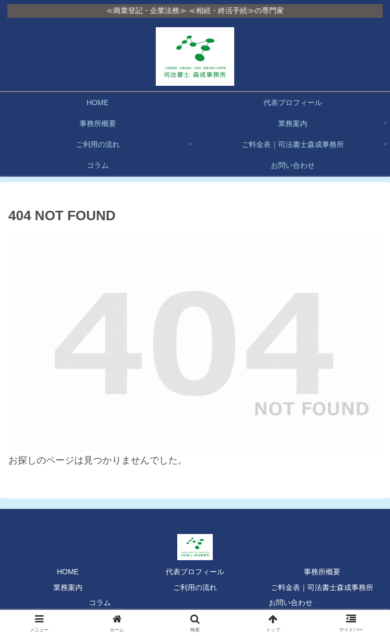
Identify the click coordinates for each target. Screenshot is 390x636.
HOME (68, 571)
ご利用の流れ (195, 587)
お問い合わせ (291, 602)
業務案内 (68, 587)
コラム (100, 602)
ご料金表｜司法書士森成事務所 (322, 587)
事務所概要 (322, 571)
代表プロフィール (195, 571)
